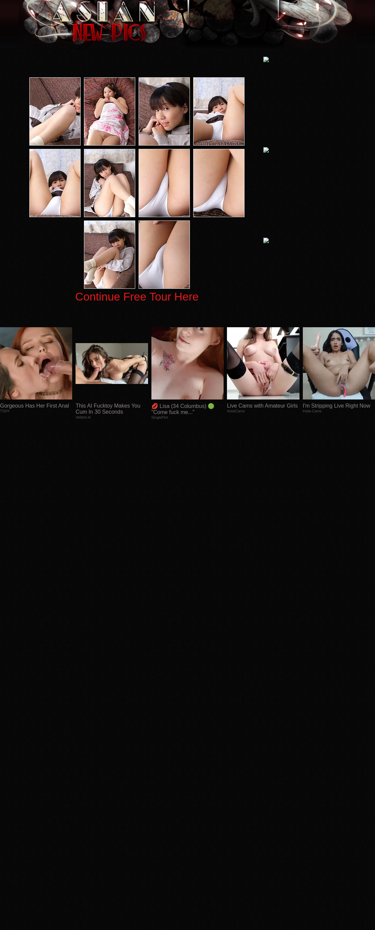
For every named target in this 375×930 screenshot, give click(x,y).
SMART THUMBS (199, 795)
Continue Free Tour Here (137, 296)
